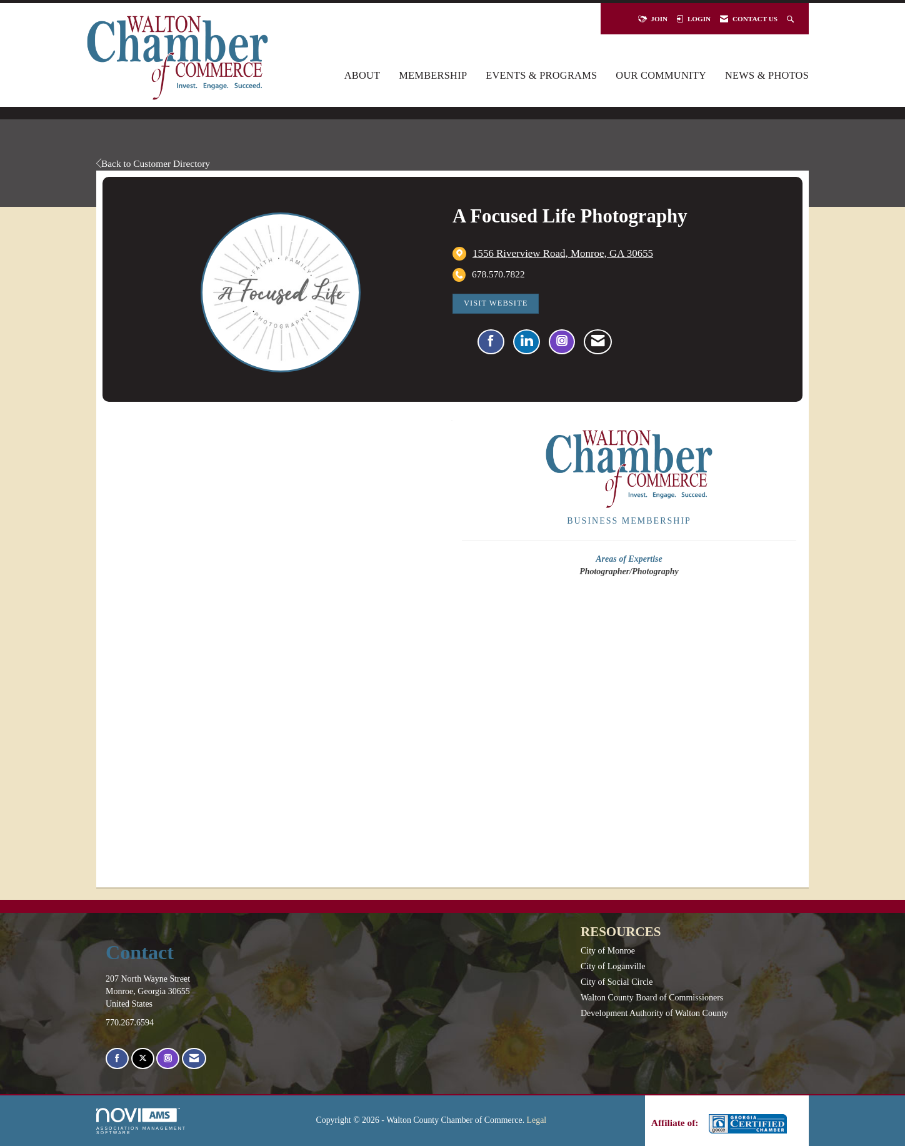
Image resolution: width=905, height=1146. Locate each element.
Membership (433, 75)
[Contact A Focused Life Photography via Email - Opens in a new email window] (598, 341)
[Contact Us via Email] (194, 1059)
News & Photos (767, 75)
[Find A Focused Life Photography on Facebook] (491, 341)
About (362, 75)
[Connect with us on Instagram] (167, 1059)
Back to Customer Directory (153, 163)
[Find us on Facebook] (117, 1059)
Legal (537, 1120)
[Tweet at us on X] (142, 1059)
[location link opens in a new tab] (562, 253)
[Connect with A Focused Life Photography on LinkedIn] (526, 341)
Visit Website (496, 303)
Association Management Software (141, 1121)
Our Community (661, 75)
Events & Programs (541, 75)
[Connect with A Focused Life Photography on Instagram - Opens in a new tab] (562, 341)
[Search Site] (791, 18)
